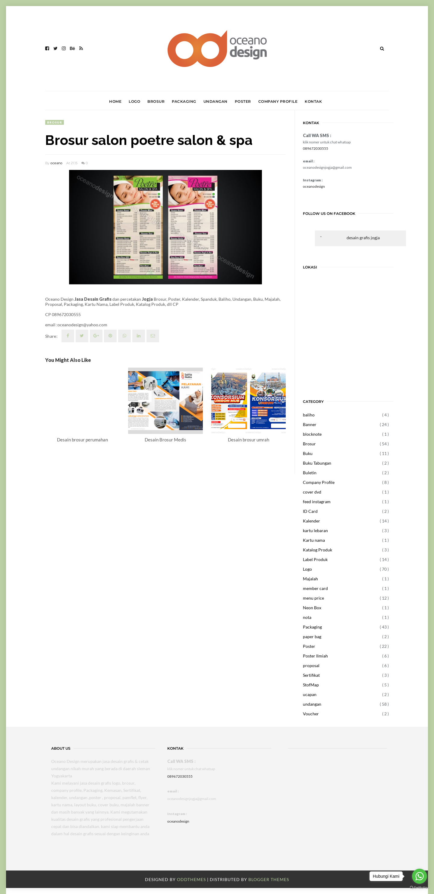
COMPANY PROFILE (278, 101)
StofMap (311, 684)
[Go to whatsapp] (419, 876)
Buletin (309, 472)
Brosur (54, 122)
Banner (309, 424)
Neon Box (312, 607)
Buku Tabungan (317, 463)
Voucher (311, 713)
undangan (312, 704)
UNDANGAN (215, 101)
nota (307, 617)
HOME (115, 101)
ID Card (310, 511)
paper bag (312, 636)
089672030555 (315, 148)
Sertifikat (311, 675)
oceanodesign (314, 186)
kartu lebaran (315, 530)
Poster (309, 646)
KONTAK (313, 101)
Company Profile (319, 482)
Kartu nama (314, 540)
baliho (309, 414)
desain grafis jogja (363, 237)
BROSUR (156, 101)
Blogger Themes (268, 879)
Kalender (311, 520)
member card (315, 588)
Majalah (310, 578)
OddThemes (191, 879)
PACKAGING (184, 101)
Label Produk (315, 559)
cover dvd (312, 491)
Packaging (312, 626)
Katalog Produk (317, 549)
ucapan (309, 694)
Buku (308, 453)
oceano (56, 163)
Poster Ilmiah (315, 655)
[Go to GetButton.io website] (419, 888)
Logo (307, 569)
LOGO (134, 101)
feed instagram (317, 501)
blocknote (312, 434)
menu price (313, 598)
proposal (311, 665)
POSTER (243, 101)
